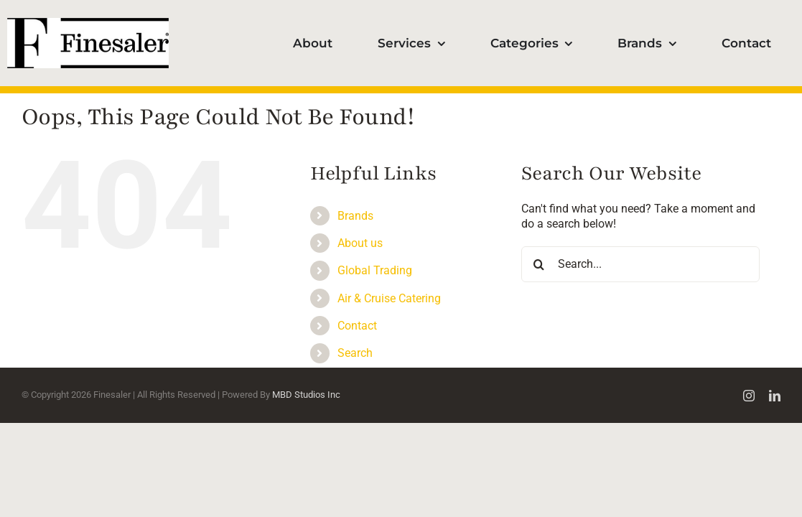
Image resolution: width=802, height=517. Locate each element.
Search (355, 353)
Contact (357, 325)
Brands (355, 216)
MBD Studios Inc (306, 394)
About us (360, 243)
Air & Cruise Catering (389, 298)
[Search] (539, 264)
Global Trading (374, 270)
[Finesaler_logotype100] (88, 23)
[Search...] (640, 264)
